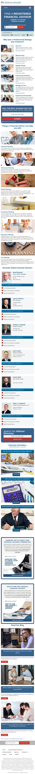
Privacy (4, 754)
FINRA (17, 754)
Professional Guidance (23, 75)
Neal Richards (18, 272)
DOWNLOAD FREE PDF (17, 575)
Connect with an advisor (20, 50)
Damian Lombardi (19, 325)
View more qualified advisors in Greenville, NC (12, 337)
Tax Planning (5, 257)
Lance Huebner (18, 298)
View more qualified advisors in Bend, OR (11, 284)
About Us (16, 752)
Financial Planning (7, 146)
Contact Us (25, 752)
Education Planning (7, 234)
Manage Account (21, 85)
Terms (10, 754)
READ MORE (4, 661)
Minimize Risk (20, 55)
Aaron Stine (17, 377)
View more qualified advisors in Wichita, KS (11, 415)
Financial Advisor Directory (15, 749)
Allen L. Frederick (19, 403)
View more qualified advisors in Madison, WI (12, 363)
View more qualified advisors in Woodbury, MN (12, 311)
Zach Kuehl (17, 351)
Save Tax (18, 46)
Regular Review (20, 65)
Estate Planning (6, 189)
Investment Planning (7, 212)
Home (6, 7)
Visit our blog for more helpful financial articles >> (12, 738)
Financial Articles (6, 752)
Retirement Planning (7, 168)
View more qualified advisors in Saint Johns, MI (12, 389)
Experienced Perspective (23, 95)
